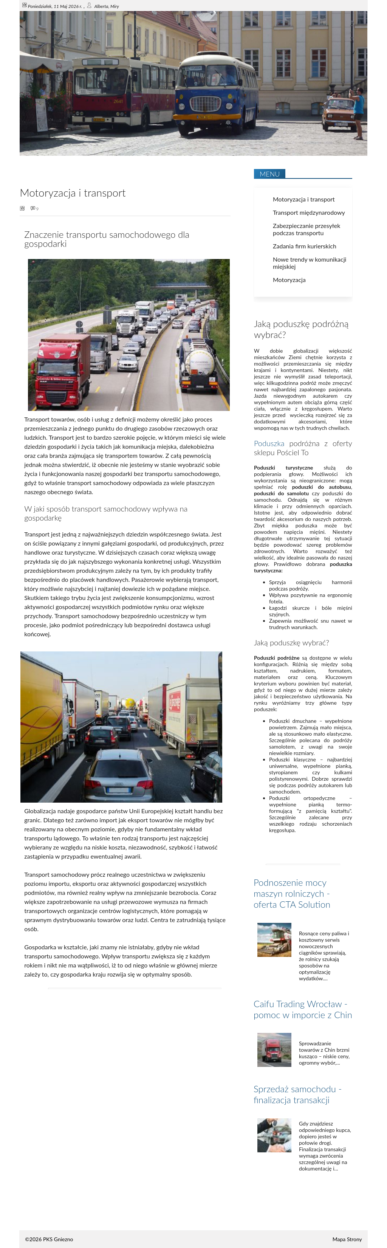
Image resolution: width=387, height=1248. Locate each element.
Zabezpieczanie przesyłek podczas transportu (306, 229)
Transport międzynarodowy (309, 212)
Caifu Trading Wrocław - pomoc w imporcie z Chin (303, 1009)
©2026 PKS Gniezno (49, 1239)
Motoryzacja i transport (304, 199)
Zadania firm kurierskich (304, 246)
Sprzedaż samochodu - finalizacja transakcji (298, 1094)
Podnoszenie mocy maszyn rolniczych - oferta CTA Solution (292, 893)
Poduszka (269, 443)
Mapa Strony (347, 1239)
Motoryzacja (289, 279)
